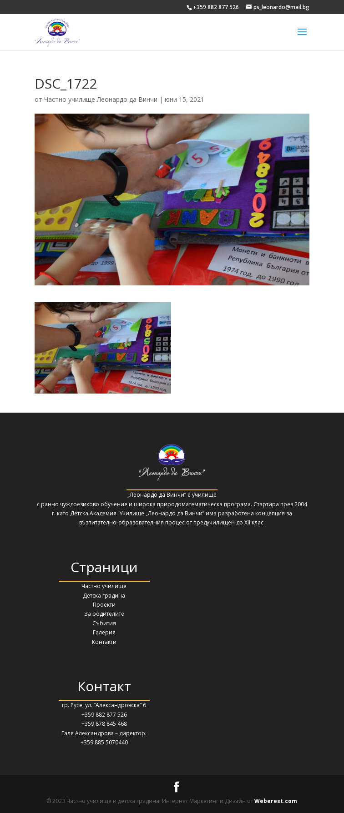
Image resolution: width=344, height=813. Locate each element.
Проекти (104, 605)
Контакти (104, 642)
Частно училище (103, 586)
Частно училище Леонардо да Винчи (100, 99)
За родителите (104, 614)
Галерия (104, 632)
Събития (104, 623)
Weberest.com (275, 801)
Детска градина (104, 595)
